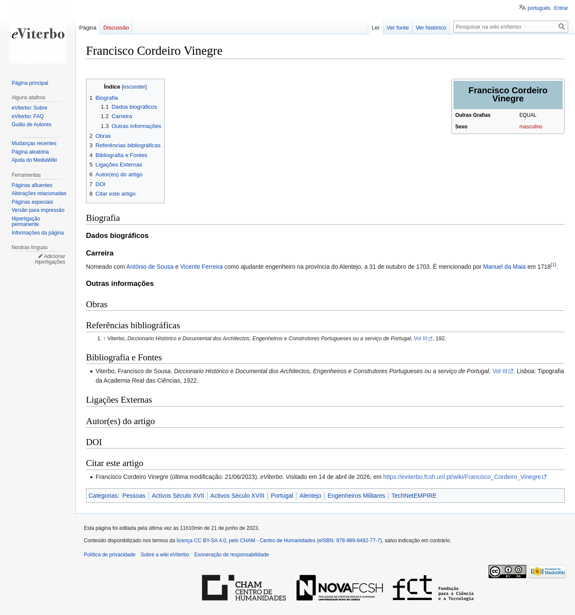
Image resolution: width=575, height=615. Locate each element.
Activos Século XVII (178, 495)
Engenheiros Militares (356, 495)
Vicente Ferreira (201, 266)
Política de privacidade (110, 555)
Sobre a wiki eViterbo (165, 555)
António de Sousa (150, 266)
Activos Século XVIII (237, 495)
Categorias (103, 495)
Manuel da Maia (504, 266)
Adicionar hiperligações (50, 259)
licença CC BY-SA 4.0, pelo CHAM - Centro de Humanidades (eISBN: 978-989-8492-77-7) (279, 541)
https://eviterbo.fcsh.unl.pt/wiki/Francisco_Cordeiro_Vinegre (462, 476)
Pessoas (133, 495)
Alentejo (310, 495)
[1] (553, 264)
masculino (530, 127)
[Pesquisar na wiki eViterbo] (510, 27)
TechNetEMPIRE (413, 495)
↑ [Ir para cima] (104, 339)
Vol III (420, 339)
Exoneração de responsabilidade (231, 555)
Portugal (282, 495)
